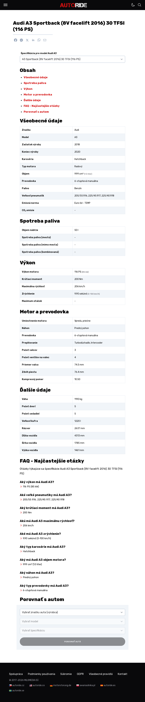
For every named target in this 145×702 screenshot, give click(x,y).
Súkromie (66, 674)
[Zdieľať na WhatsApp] (39, 40)
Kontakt (122, 674)
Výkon (28, 88)
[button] (5, 4)
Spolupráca (16, 674)
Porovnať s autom (36, 111)
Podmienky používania (41, 674)
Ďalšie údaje (32, 100)
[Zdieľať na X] (27, 40)
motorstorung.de (62, 685)
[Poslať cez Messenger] (21, 40)
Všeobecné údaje (36, 77)
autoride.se (18, 690)
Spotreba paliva (35, 83)
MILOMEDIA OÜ (31, 680)
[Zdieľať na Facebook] (15, 40)
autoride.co (39, 685)
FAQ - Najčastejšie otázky (42, 105)
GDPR (80, 674)
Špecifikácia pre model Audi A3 (39, 53)
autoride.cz (18, 685)
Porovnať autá (72, 641)
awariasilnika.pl (87, 685)
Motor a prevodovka (38, 94)
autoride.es (109, 685)
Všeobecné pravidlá (101, 674)
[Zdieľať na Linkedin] (33, 40)
